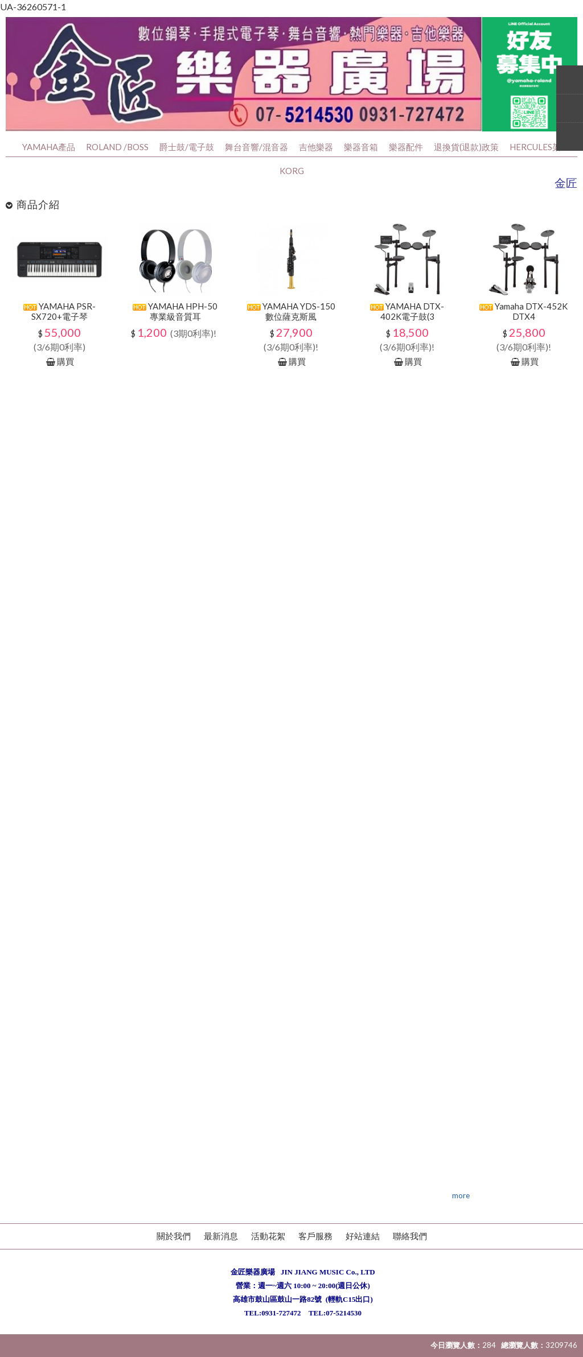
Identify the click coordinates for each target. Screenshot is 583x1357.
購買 (65, 361)
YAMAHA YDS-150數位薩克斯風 (291, 311)
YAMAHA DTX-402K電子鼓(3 (407, 311)
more (461, 1195)
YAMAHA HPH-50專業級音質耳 (175, 311)
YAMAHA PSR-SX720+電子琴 (59, 311)
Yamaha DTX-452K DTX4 (523, 311)
